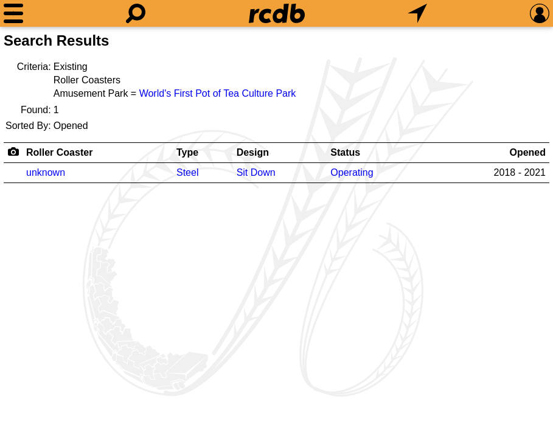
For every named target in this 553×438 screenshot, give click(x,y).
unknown (45, 172)
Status (345, 152)
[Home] (277, 13)
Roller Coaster (59, 152)
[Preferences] (539, 13)
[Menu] (13, 13)
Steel (187, 172)
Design (253, 152)
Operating (351, 172)
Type (187, 152)
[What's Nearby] (417, 13)
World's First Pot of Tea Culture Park (217, 93)
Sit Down (256, 172)
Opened (527, 152)
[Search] (135, 13)
